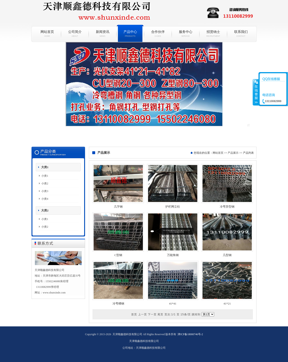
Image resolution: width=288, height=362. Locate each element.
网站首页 (47, 33)
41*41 (172, 303)
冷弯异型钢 (227, 206)
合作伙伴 (157, 33)
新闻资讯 (102, 33)
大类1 (45, 167)
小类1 (44, 175)
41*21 (227, 303)
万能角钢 (173, 255)
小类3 (44, 191)
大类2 (45, 210)
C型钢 (118, 255)
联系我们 (241, 33)
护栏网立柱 (172, 206)
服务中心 (185, 33)
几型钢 (227, 255)
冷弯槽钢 (118, 303)
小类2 (44, 183)
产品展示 (233, 152)
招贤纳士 (213, 33)
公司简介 (74, 33)
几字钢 (118, 206)
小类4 (44, 198)
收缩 (256, 92)
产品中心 (130, 33)
